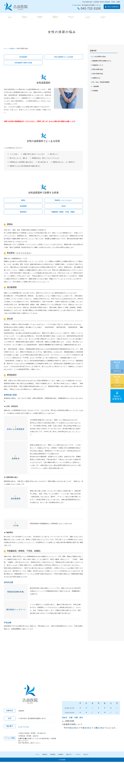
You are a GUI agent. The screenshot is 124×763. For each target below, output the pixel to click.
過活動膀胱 (23, 207)
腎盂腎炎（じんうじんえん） (63, 201)
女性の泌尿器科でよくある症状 (63, 57)
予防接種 (95, 91)
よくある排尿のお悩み (99, 56)
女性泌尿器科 (23, 57)
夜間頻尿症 (23, 213)
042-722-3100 (30, 727)
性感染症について (98, 65)
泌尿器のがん (96, 78)
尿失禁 (63, 207)
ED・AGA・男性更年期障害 (101, 82)
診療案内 (55, 17)
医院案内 (39, 17)
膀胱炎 (23, 201)
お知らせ (103, 17)
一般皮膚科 (96, 87)
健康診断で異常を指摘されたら (102, 61)
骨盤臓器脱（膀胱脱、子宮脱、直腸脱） (63, 213)
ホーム (9, 17)
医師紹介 (24, 17)
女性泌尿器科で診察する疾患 (23, 63)
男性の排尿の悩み (98, 69)
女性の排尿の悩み (98, 74)
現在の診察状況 (117, 396)
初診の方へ (71, 17)
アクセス (87, 17)
